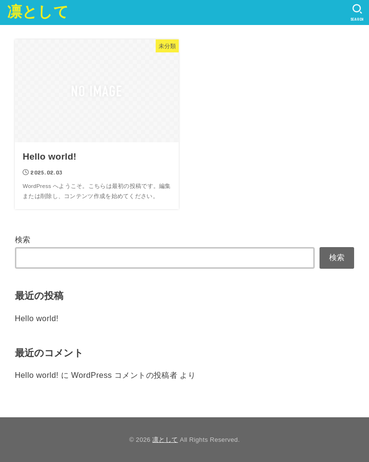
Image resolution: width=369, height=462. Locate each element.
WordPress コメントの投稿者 (124, 375)
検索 (23, 239)
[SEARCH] (357, 12)
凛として (38, 11)
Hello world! (37, 318)
